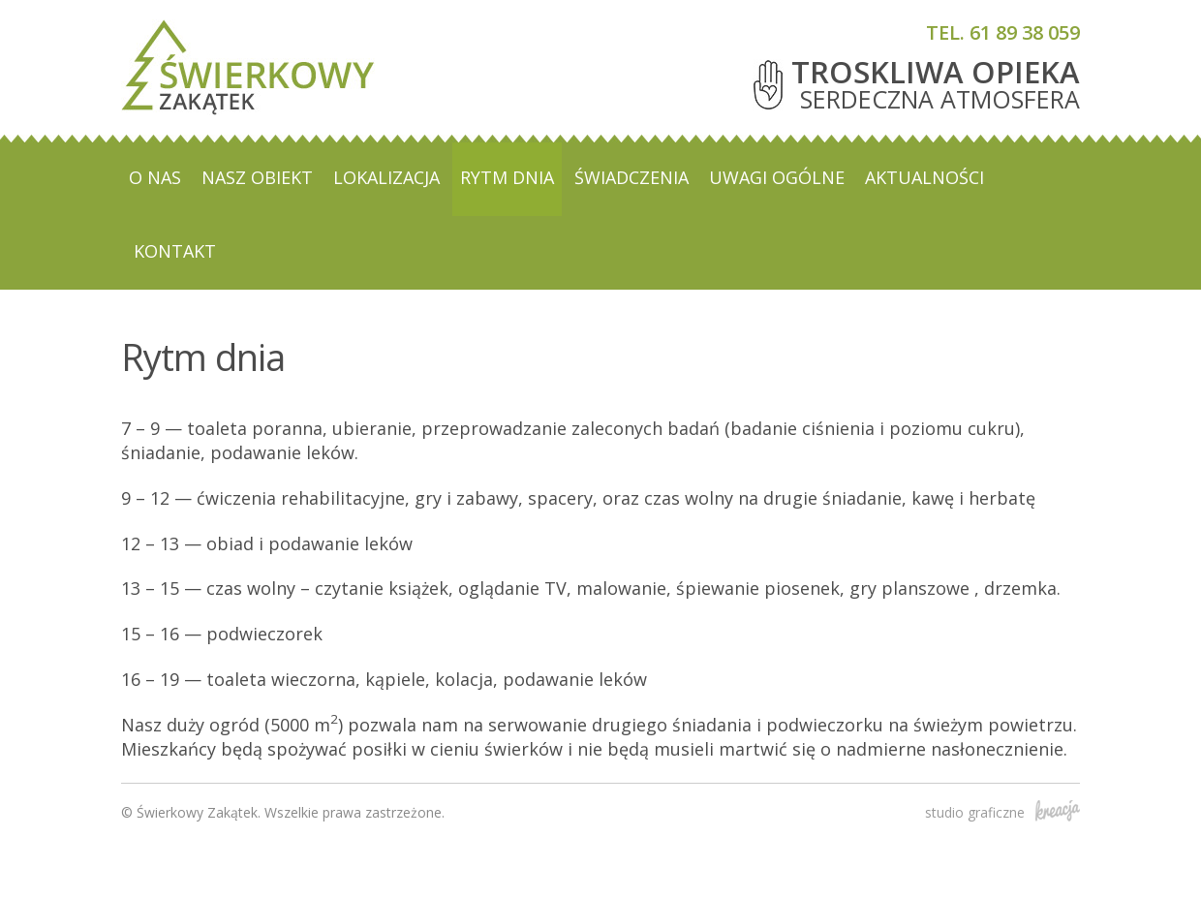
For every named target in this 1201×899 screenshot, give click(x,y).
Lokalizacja (386, 177)
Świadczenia (631, 177)
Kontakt (175, 251)
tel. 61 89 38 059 (1003, 32)
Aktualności (924, 177)
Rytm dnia (507, 177)
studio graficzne (1002, 812)
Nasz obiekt (257, 177)
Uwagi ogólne (777, 177)
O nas (155, 177)
